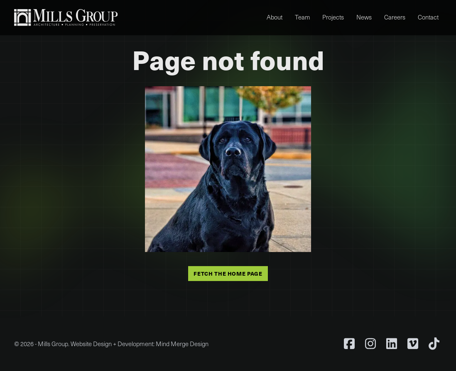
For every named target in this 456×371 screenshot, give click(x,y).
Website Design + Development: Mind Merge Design (139, 343)
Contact (428, 17)
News (364, 17)
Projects (333, 17)
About (274, 17)
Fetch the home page (228, 273)
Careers (394, 17)
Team (302, 17)
